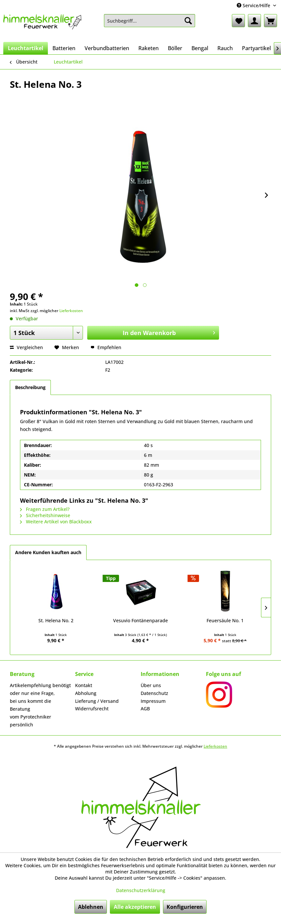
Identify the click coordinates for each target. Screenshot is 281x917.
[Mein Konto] (254, 20)
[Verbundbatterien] (107, 48)
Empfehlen (105, 347)
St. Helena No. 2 (55, 620)
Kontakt (83, 685)
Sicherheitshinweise (45, 515)
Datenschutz (154, 693)
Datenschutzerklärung (140, 890)
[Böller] (175, 48)
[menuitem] (149, 20)
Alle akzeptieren (135, 906)
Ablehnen (90, 906)
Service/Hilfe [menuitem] (254, 5)
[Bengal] (200, 48)
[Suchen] (188, 20)
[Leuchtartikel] (25, 48)
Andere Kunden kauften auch (48, 552)
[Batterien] (64, 48)
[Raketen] (148, 48)
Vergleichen (26, 347)
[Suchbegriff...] (149, 20)
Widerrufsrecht (92, 708)
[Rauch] (225, 48)
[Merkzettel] (238, 20)
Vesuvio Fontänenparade (140, 620)
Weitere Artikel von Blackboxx (56, 521)
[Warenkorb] (270, 20)
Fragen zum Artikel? (45, 509)
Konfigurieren (185, 906)
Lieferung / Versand (97, 701)
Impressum (153, 701)
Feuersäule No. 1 (225, 620)
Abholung (85, 693)
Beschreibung (30, 387)
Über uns (151, 685)
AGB (145, 708)
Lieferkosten (71, 310)
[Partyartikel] (256, 48)
